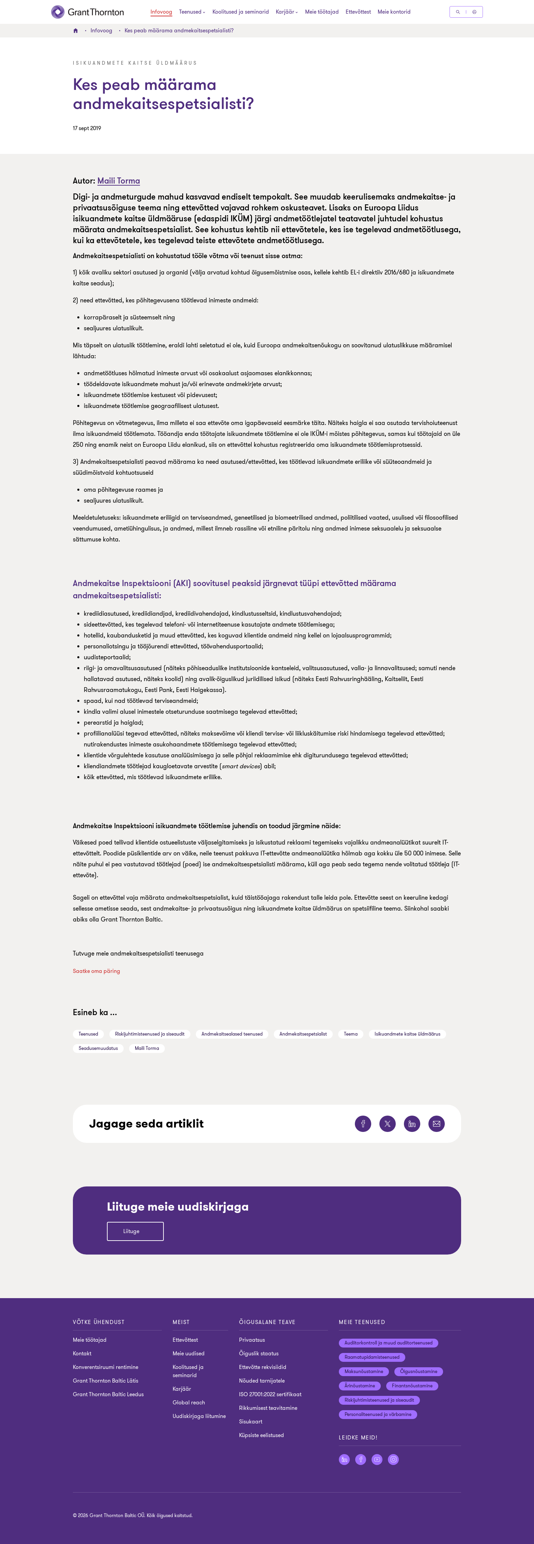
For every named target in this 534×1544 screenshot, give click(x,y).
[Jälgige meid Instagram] (393, 1459)
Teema (351, 1034)
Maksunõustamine (364, 1371)
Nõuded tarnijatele (262, 1381)
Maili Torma (118, 181)
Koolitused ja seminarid (241, 12)
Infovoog (161, 12)
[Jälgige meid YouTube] (377, 1459)
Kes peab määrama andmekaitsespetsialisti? (179, 30)
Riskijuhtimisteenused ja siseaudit (150, 1034)
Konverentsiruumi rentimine (105, 1367)
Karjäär (182, 1389)
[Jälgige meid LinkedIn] (344, 1459)
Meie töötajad (322, 12)
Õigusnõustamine (418, 1371)
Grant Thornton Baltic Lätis (105, 1381)
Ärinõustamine (360, 1386)
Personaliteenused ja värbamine (378, 1414)
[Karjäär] (285, 12)
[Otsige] (458, 11)
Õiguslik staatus (259, 1353)
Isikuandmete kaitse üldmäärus (407, 1034)
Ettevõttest (358, 12)
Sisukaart (250, 1421)
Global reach (189, 1402)
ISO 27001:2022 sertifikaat (270, 1394)
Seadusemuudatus (98, 1048)
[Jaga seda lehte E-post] (436, 1124)
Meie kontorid (394, 12)
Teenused (88, 1034)
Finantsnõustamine (412, 1386)
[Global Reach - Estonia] (474, 11)
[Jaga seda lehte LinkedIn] (412, 1124)
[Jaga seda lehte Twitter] (387, 1124)
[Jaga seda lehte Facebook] (363, 1124)
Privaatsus (252, 1340)
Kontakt (82, 1353)
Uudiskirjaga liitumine (199, 1416)
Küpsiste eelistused (261, 1435)
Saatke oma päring (96, 971)
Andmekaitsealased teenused (232, 1034)
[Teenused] (190, 12)
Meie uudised (189, 1353)
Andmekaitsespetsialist (303, 1034)
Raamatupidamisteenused (372, 1357)
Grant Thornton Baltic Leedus (108, 1394)
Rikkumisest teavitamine (268, 1408)
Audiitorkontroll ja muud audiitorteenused (389, 1343)
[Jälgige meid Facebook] (360, 1459)
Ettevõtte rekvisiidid (262, 1367)
